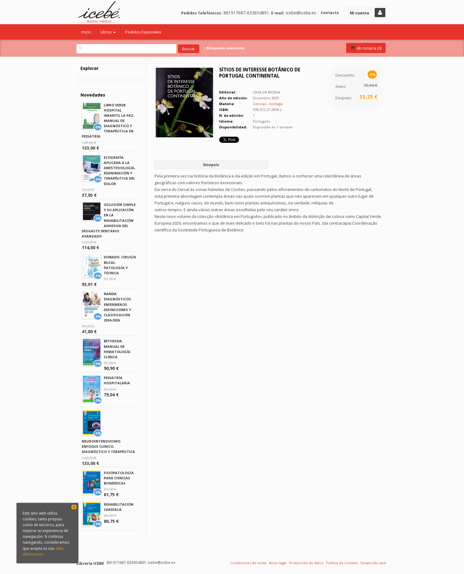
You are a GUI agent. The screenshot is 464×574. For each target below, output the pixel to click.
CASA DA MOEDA (266, 92)
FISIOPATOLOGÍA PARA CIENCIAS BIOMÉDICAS (119, 477)
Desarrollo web (373, 563)
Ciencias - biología (268, 103)
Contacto (330, 12)
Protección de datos (306, 563)
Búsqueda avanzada (224, 48)
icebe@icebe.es (301, 13)
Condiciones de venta (248, 563)
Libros (108, 32)
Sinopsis (211, 164)
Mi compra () (365, 48)
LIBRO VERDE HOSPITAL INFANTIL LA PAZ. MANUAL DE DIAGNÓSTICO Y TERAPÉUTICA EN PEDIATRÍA (108, 121)
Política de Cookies (342, 563)
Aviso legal (277, 563)
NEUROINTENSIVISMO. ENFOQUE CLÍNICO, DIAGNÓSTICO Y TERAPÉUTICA (108, 446)
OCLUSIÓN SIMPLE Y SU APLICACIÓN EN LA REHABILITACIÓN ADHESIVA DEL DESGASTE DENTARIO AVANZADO (109, 220)
